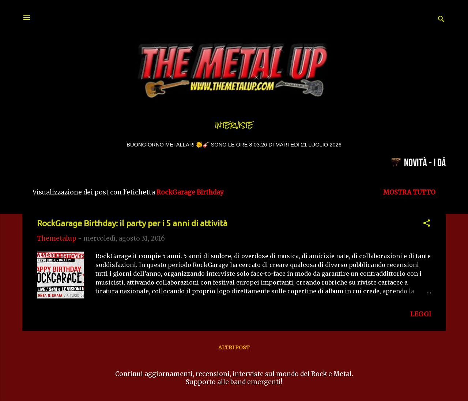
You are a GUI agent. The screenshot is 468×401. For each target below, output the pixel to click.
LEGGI (420, 314)
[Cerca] (441, 20)
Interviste (234, 125)
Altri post (234, 347)
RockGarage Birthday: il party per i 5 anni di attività (132, 223)
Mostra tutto (409, 192)
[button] (426, 224)
